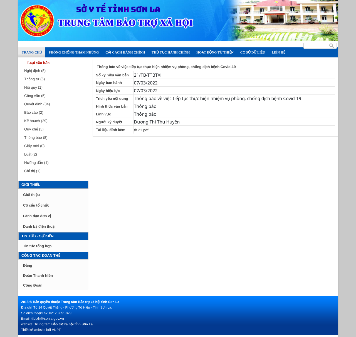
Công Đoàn (32, 285)
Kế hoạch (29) (36, 121)
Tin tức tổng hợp (37, 246)
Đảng (27, 265)
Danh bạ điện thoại (39, 226)
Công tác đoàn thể (40, 255)
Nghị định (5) (35, 71)
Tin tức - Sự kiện (37, 236)
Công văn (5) (35, 96)
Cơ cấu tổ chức (36, 205)
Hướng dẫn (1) (36, 163)
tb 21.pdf (141, 130)
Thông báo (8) (36, 137)
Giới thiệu (31, 185)
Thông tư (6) (34, 79)
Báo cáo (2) (33, 112)
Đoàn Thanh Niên (38, 275)
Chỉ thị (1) (32, 171)
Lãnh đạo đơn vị (37, 216)
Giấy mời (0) (34, 146)
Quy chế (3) (34, 129)
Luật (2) (30, 154)
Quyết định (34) (37, 104)
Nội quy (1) (33, 87)
